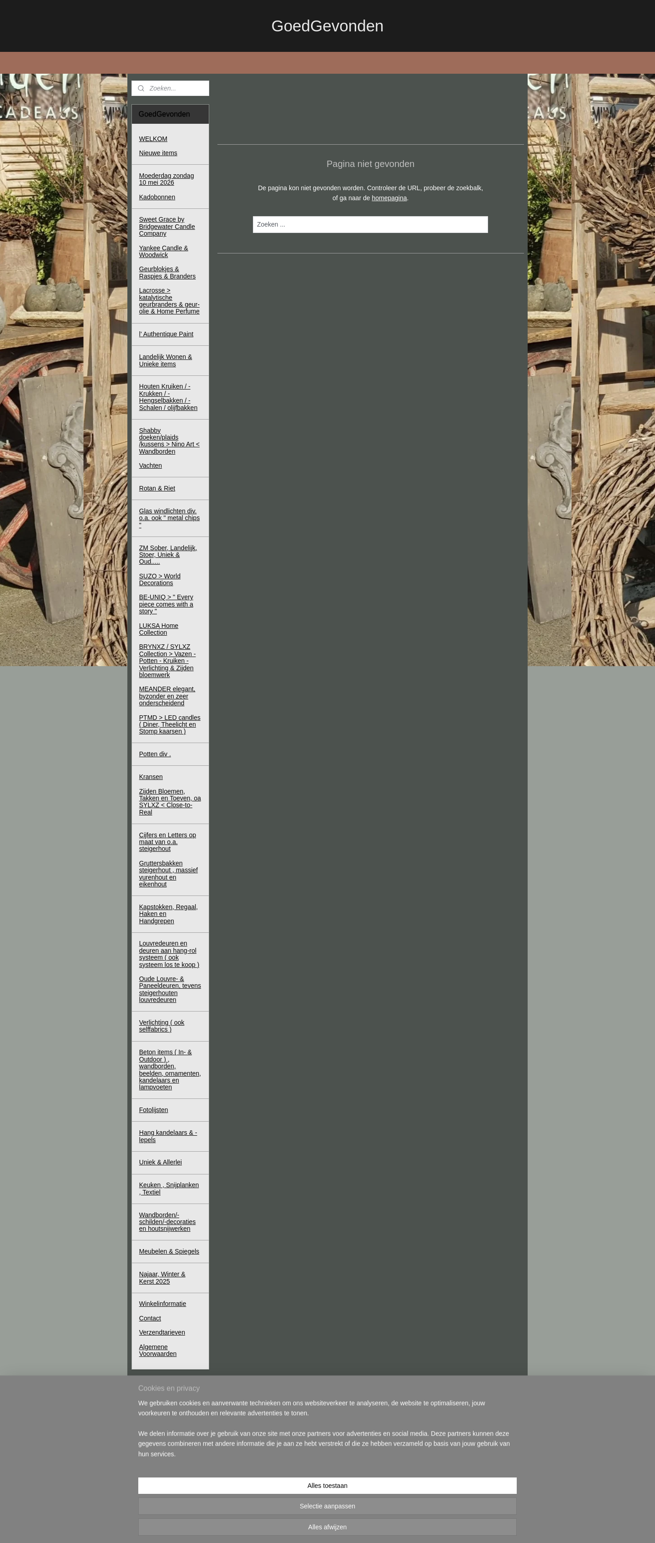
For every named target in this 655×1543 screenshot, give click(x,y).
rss (318, 1526)
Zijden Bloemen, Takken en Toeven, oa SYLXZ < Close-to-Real (170, 802)
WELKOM (153, 138)
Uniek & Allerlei (160, 1162)
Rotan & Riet (157, 488)
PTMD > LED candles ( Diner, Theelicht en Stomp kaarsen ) (170, 724)
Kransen (151, 776)
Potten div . (155, 754)
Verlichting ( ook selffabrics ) (162, 1026)
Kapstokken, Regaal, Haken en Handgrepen (168, 914)
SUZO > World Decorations (160, 579)
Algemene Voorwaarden (158, 1350)
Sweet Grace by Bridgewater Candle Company (167, 226)
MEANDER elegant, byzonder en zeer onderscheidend (167, 696)
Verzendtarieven (162, 1332)
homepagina (389, 198)
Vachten (150, 465)
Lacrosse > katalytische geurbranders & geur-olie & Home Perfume (169, 301)
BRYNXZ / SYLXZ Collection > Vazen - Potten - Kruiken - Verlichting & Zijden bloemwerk (167, 660)
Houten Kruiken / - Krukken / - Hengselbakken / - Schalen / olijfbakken (168, 397)
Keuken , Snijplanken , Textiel (169, 1188)
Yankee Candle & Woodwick (163, 251)
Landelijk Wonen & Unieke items (165, 360)
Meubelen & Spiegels (169, 1251)
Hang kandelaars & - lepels (168, 1136)
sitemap (302, 1526)
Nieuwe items (158, 153)
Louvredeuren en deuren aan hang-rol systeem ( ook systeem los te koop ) (169, 954)
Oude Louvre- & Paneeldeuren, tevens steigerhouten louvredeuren (170, 989)
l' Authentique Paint (166, 334)
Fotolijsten (153, 1109)
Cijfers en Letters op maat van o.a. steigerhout (167, 842)
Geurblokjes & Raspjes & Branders (167, 272)
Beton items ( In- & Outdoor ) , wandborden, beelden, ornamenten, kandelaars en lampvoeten (170, 1069)
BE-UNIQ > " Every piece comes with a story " (166, 604)
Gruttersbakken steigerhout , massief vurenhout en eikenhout (168, 874)
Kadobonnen (157, 197)
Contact (150, 1318)
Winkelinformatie (162, 1303)
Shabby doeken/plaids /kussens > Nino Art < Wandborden (169, 441)
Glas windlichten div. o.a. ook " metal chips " (169, 518)
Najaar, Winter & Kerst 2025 (162, 1277)
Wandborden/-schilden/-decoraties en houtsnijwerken (167, 1222)
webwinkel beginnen (348, 1526)
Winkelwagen (165, 1445)
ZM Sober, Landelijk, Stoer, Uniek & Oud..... (168, 555)
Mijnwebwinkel (418, 1526)
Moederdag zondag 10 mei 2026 (166, 179)
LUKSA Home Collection (158, 629)
